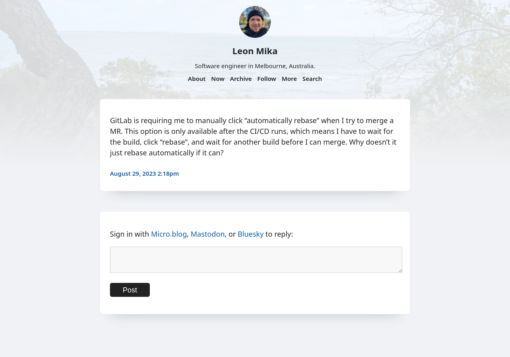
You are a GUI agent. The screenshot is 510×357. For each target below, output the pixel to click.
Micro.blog (169, 234)
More (289, 78)
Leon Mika (254, 51)
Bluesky (251, 234)
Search (312, 78)
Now (217, 78)
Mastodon (208, 234)
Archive (241, 78)
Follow (266, 78)
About (197, 78)
